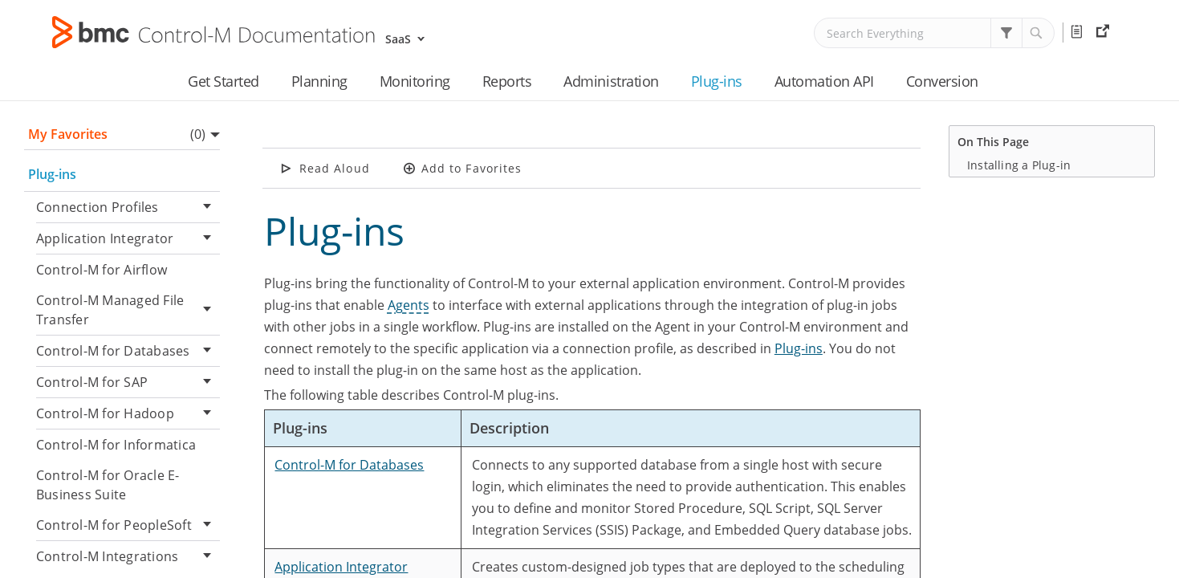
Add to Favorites (471, 168)
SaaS (398, 39)
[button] (1006, 33)
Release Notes (1079, 32)
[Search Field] (934, 33)
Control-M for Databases (128, 351)
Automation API (824, 81)
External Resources (1105, 32)
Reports (507, 81)
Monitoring (415, 81)
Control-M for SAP (128, 382)
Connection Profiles (128, 207)
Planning (319, 81)
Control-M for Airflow (101, 270)
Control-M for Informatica (116, 445)
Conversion (942, 81)
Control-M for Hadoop (128, 413)
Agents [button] (408, 305)
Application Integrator (128, 238)
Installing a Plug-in (1019, 165)
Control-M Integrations (128, 556)
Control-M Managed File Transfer (128, 310)
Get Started (223, 81)
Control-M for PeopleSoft (128, 525)
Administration (610, 81)
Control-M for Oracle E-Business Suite (108, 484)
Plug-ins (716, 81)
